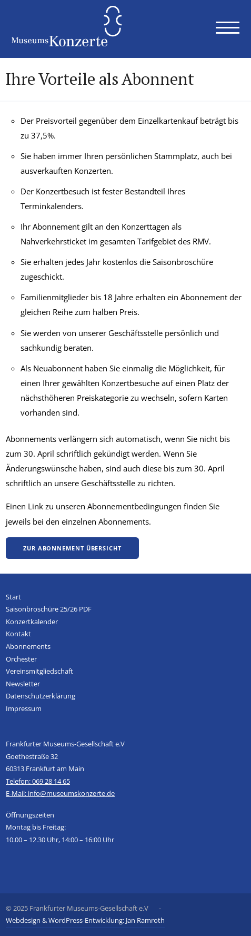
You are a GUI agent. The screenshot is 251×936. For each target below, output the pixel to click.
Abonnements (28, 646)
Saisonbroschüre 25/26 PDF (49, 609)
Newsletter (23, 683)
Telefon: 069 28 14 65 (38, 781)
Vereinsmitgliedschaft (39, 671)
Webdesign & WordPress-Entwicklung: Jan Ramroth (85, 920)
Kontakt (18, 633)
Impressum (24, 708)
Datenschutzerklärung (40, 696)
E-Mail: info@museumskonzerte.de (60, 793)
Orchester (21, 659)
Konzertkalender (32, 621)
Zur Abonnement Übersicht (72, 548)
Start (13, 597)
